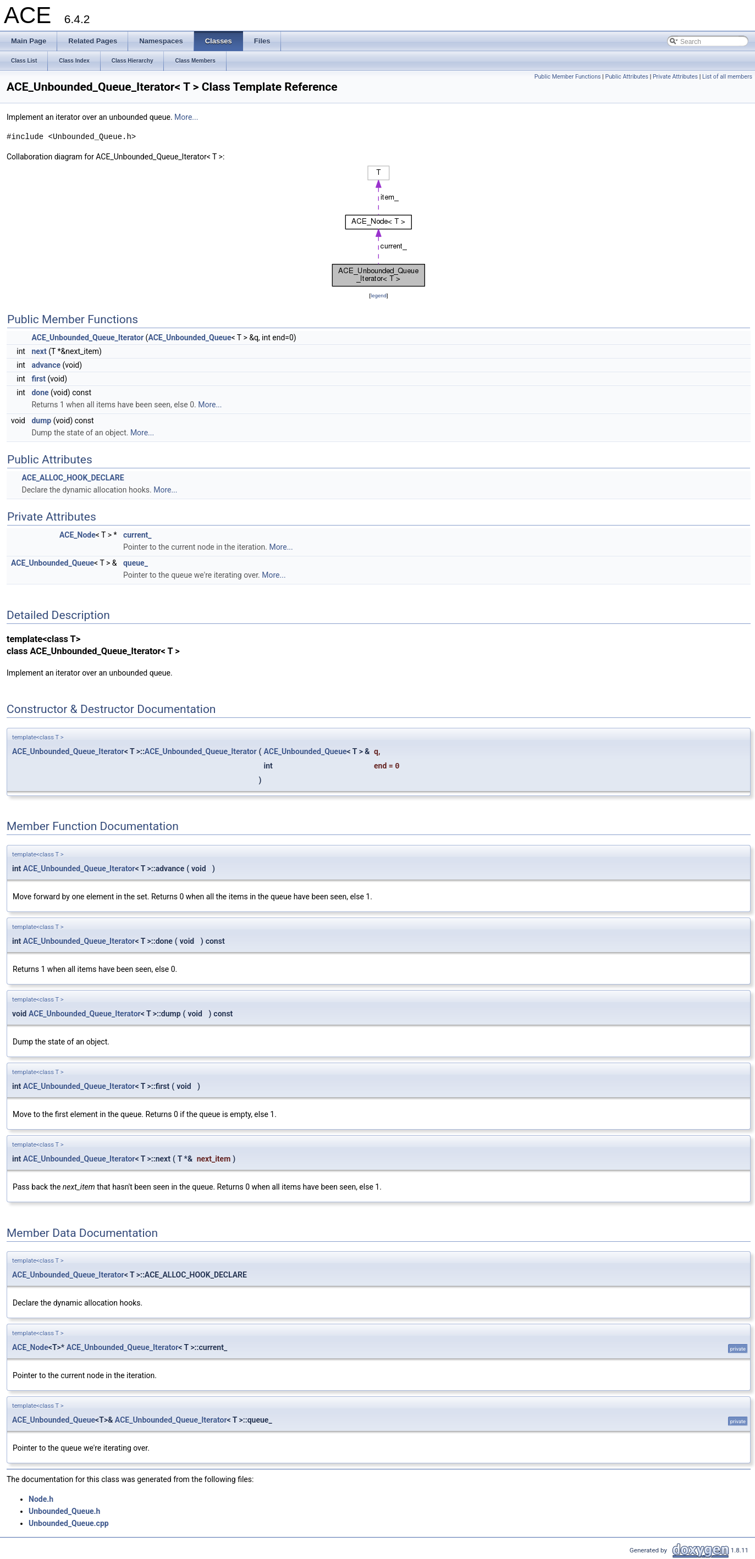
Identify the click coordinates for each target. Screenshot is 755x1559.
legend (379, 295)
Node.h (41, 1499)
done (39, 392)
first (38, 378)
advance (45, 365)
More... (186, 117)
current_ (137, 534)
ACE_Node (77, 534)
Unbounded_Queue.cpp (69, 1523)
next (38, 351)
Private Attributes (675, 76)
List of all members (727, 76)
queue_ (135, 563)
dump (41, 420)
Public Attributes (626, 76)
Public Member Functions (567, 76)
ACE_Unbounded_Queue (189, 337)
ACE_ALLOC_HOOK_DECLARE (72, 477)
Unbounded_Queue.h (64, 1511)
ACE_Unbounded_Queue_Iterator (87, 337)
